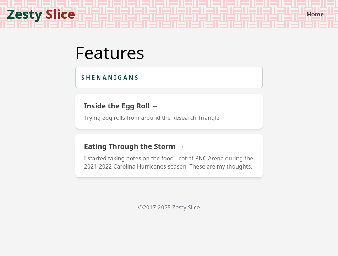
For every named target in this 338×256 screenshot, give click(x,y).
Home (315, 14)
